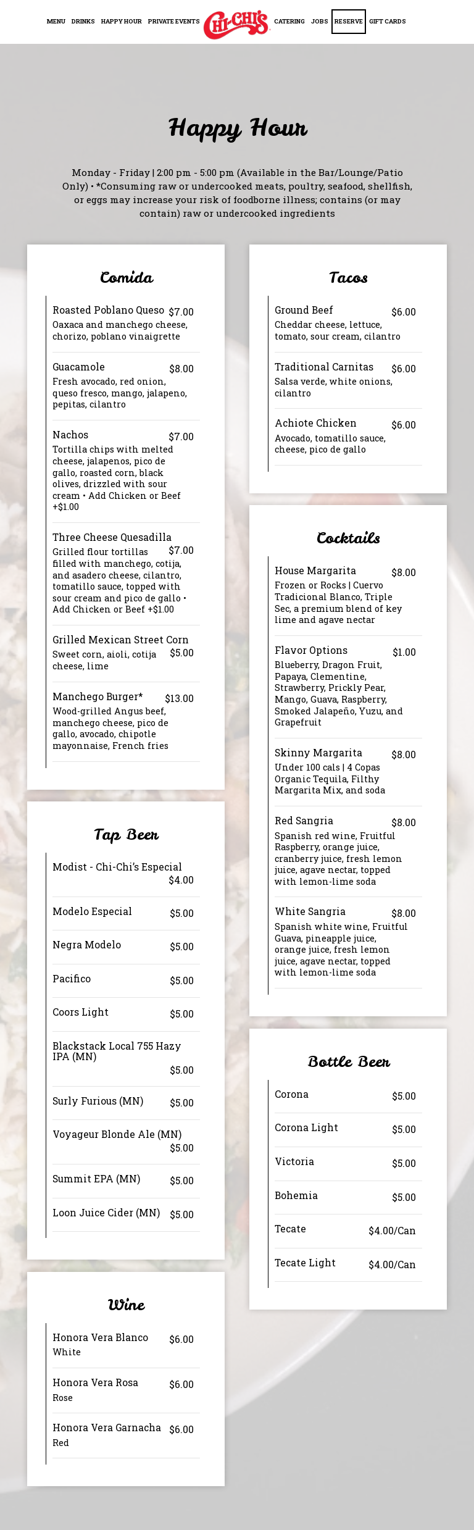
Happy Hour (121, 21)
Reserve (349, 21)
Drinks (83, 21)
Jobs (319, 21)
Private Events (174, 21)
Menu (56, 21)
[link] (237, 24)
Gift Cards (387, 21)
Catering (289, 21)
